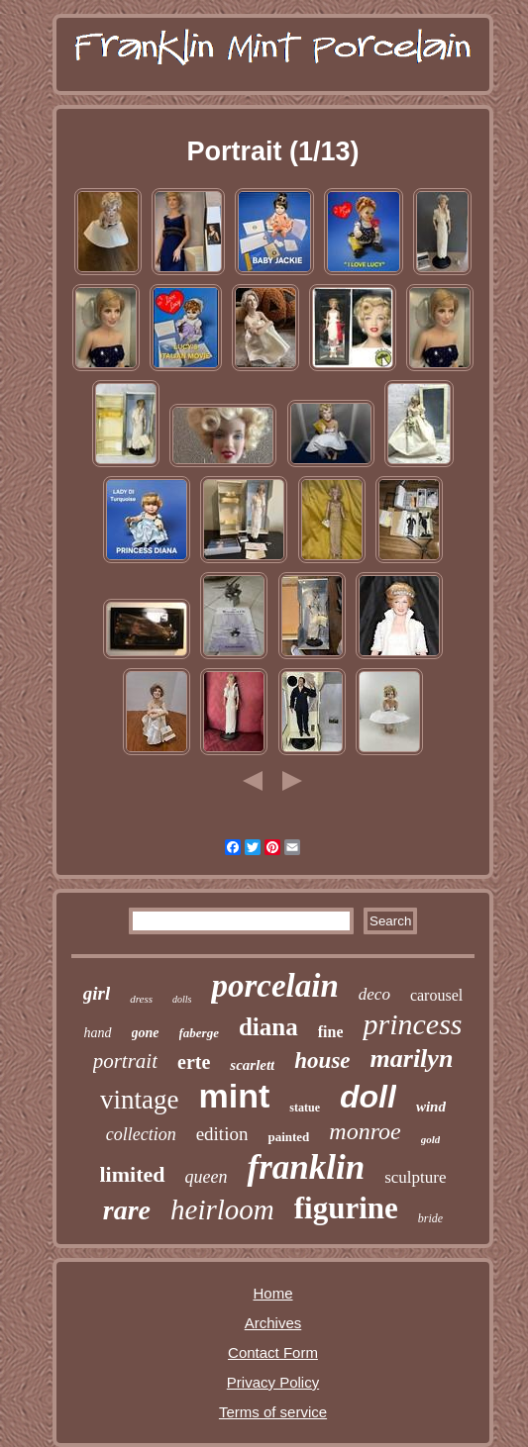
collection (141, 1134)
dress (141, 999)
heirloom (222, 1209)
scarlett (252, 1065)
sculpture (415, 1177)
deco (374, 994)
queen (206, 1177)
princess (412, 1024)
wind (431, 1106)
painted (288, 1136)
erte (193, 1062)
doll (368, 1096)
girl (96, 993)
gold (431, 1139)
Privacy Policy (273, 1382)
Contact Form (273, 1352)
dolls (181, 999)
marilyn (412, 1058)
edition (222, 1133)
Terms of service (273, 1411)
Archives (273, 1322)
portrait (125, 1061)
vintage (139, 1099)
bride (430, 1218)
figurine (346, 1208)
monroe (364, 1131)
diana (268, 1026)
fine (331, 1031)
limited (132, 1174)
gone (145, 1032)
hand (98, 1032)
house (322, 1060)
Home (272, 1293)
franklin (306, 1167)
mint (234, 1095)
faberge (199, 1032)
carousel (436, 995)
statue (304, 1107)
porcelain (274, 986)
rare (127, 1210)
